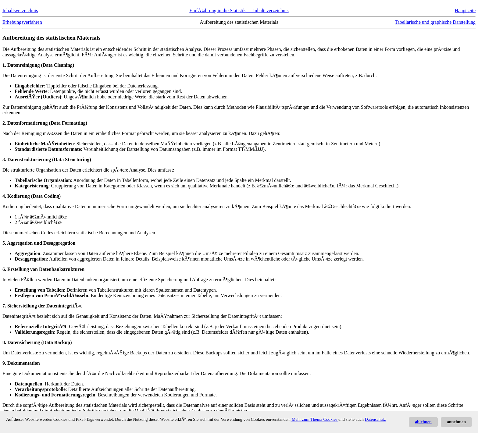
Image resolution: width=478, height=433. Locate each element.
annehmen (456, 422)
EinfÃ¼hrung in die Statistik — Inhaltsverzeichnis (238, 10)
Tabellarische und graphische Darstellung (435, 22)
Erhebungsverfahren (22, 22)
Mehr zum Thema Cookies (314, 419)
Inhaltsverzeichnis (20, 10)
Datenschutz (375, 419)
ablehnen (423, 422)
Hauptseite (465, 10)
